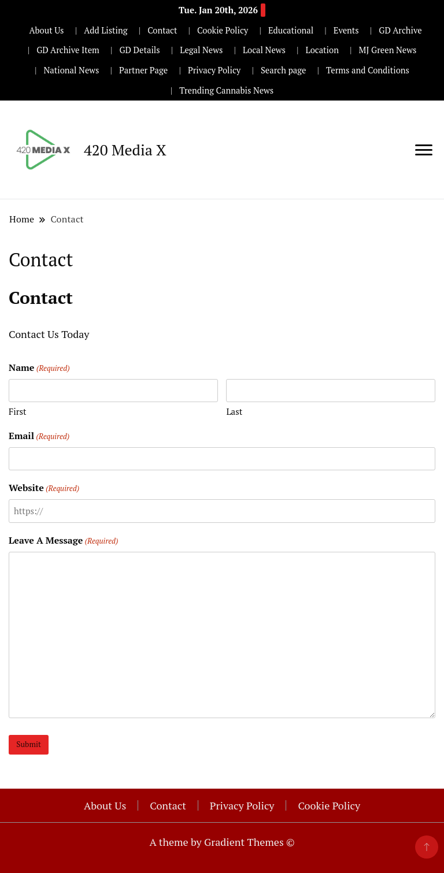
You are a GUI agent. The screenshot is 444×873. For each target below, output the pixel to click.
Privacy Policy (214, 70)
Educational (290, 30)
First (18, 411)
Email (39, 436)
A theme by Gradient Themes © (221, 842)
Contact (162, 30)
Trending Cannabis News (226, 90)
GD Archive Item (67, 49)
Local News (264, 49)
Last (234, 411)
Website (44, 488)
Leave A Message (64, 540)
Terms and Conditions (367, 70)
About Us (46, 30)
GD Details (139, 49)
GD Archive (400, 30)
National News (71, 70)
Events (346, 30)
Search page (283, 70)
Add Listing (105, 30)
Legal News (201, 49)
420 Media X (125, 149)
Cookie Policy (222, 30)
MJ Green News (388, 49)
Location (322, 49)
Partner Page (143, 70)
